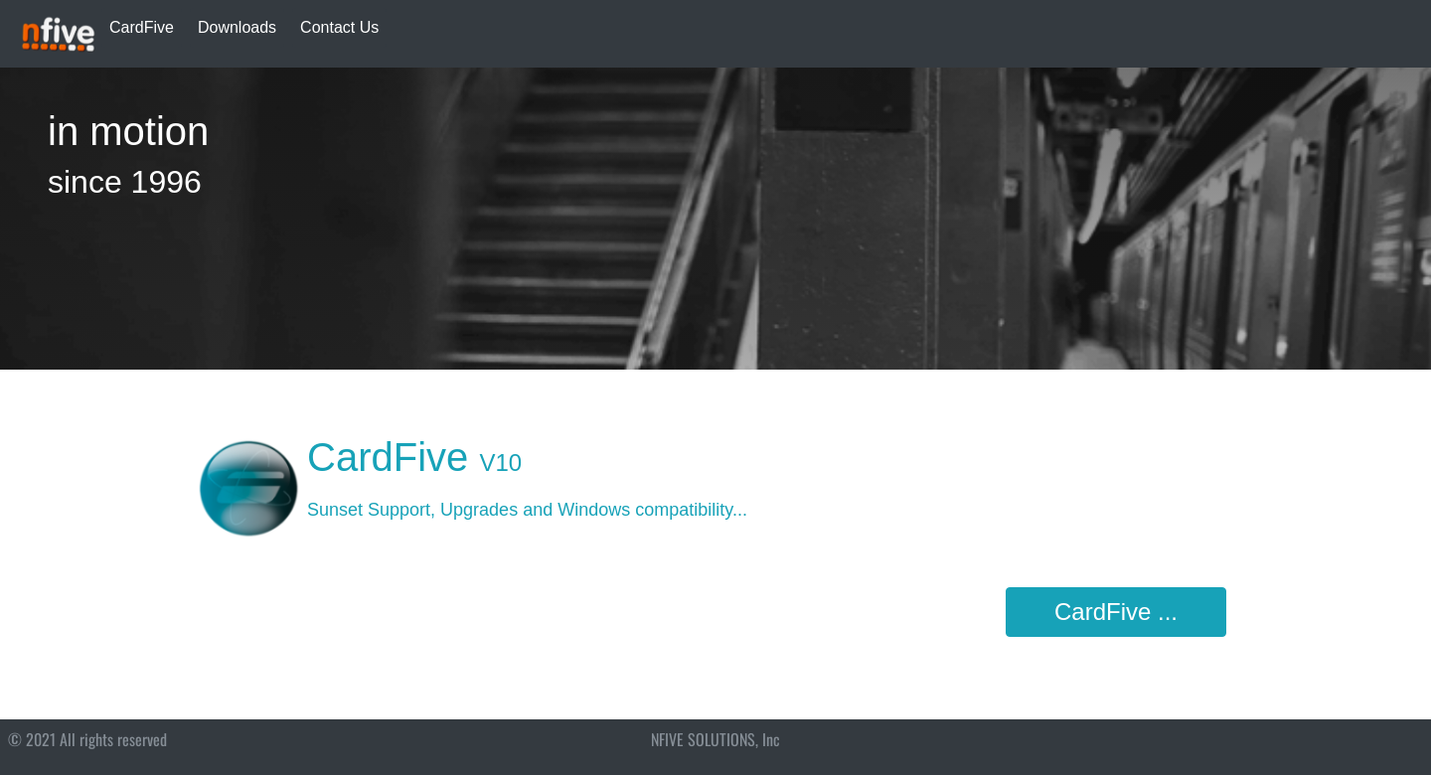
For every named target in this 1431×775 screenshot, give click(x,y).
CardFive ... (1116, 611)
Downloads (237, 27)
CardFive (141, 27)
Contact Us (339, 27)
